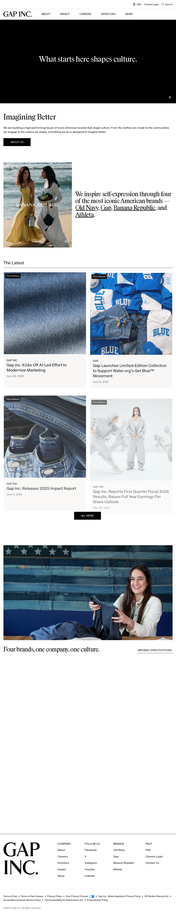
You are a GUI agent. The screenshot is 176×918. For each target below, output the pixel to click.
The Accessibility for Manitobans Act (64, 900)
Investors (108, 14)
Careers (85, 14)
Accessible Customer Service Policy (22, 900)
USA (137, 4)
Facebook (91, 850)
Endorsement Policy (97, 900)
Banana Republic (134, 208)
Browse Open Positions (155, 650)
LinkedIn (90, 875)
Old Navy (86, 208)
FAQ (148, 850)
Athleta (84, 215)
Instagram (91, 862)
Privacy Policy (54, 896)
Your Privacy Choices (77, 896)
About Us (17, 142)
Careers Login (151, 4)
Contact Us (152, 862)
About (45, 14)
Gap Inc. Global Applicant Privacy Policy (119, 896)
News (129, 14)
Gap (106, 208)
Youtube (90, 869)
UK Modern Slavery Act (156, 896)
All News (87, 523)
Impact (65, 14)
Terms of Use (10, 896)
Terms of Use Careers (32, 896)
